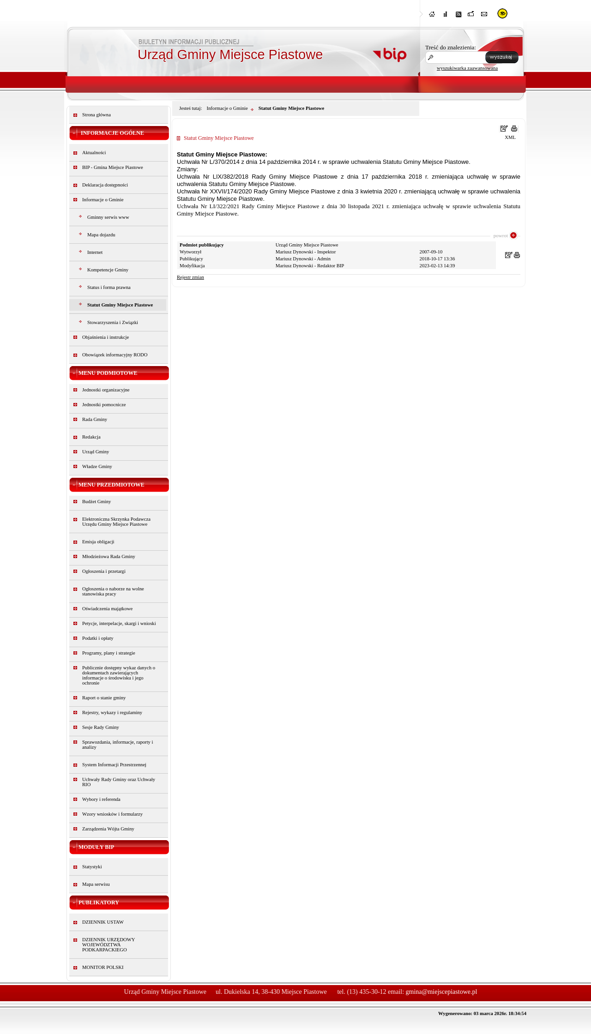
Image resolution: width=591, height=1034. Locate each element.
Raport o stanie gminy (104, 697)
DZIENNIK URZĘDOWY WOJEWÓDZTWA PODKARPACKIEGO (108, 944)
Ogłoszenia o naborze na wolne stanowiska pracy (113, 591)
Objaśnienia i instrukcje (105, 337)
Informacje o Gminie (102, 199)
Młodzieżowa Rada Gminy (108, 556)
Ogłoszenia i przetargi (104, 571)
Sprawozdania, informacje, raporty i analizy (117, 744)
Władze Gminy (97, 466)
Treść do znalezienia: (450, 47)
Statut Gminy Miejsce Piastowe (120, 304)
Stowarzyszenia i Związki (112, 322)
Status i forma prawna (109, 287)
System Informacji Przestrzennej (114, 764)
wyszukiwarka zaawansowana (467, 68)
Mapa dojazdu (101, 234)
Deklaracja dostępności (105, 184)
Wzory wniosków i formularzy (112, 814)
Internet (95, 252)
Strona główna (96, 114)
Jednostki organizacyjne (106, 389)
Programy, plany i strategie (108, 652)
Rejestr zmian (190, 277)
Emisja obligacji (98, 541)
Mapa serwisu (95, 884)
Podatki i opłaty (98, 638)
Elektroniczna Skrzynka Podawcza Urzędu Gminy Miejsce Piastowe (116, 522)
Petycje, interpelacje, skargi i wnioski (119, 623)
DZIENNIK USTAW (103, 922)
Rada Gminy (94, 419)
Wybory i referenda (101, 799)
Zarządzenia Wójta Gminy (108, 828)
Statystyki (92, 866)
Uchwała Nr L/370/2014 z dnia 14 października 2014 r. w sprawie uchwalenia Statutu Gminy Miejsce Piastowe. (323, 161)
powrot (501, 235)
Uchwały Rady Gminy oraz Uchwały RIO (118, 782)
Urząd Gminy (95, 451)
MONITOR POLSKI (103, 967)
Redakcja (91, 436)
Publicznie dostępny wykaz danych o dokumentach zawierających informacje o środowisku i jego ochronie (118, 675)
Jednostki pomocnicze (104, 404)
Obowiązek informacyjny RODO (114, 354)
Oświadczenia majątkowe (107, 608)
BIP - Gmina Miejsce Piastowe (112, 167)
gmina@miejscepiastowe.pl (441, 991)
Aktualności (94, 152)
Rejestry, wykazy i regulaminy (112, 712)
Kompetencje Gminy (107, 269)
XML (510, 137)
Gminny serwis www (108, 217)
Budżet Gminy (96, 501)
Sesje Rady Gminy (100, 727)
